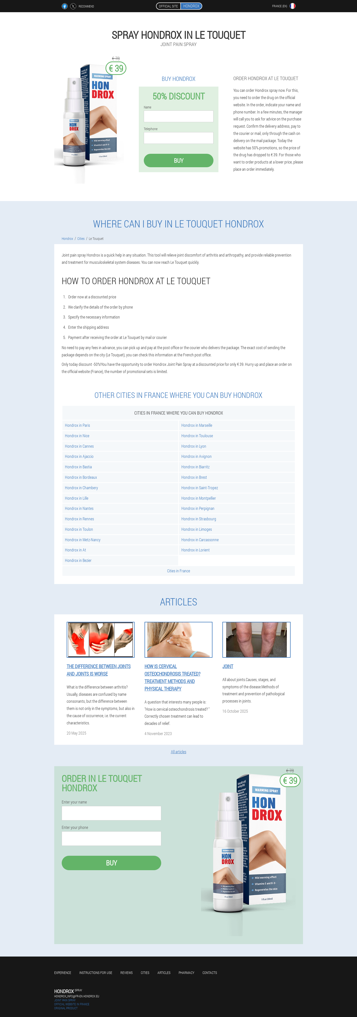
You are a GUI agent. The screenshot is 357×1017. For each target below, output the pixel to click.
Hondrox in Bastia (78, 466)
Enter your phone (75, 827)
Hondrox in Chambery (81, 487)
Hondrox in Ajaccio (79, 456)
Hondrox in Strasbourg (198, 518)
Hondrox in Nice (77, 435)
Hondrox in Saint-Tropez (199, 487)
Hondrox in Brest (194, 477)
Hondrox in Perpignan (197, 508)
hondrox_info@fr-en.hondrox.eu (76, 996)
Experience (62, 972)
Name (147, 107)
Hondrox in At (75, 549)
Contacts (210, 972)
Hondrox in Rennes (79, 518)
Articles (163, 972)
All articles (178, 751)
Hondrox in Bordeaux (81, 477)
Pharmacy (186, 972)
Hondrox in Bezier (78, 560)
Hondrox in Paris (77, 425)
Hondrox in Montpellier (198, 498)
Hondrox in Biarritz (195, 466)
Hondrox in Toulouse (197, 435)
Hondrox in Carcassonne (200, 539)
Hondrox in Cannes (79, 446)
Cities (145, 972)
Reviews (126, 972)
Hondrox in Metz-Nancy (83, 539)
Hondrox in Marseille (196, 425)
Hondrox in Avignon (196, 456)
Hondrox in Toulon (79, 529)
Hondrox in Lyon (193, 446)
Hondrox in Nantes (79, 508)
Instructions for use (95, 972)
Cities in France (178, 570)
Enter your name (74, 802)
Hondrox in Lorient (195, 549)
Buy (178, 160)
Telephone (150, 129)
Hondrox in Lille (76, 498)
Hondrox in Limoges (196, 529)
